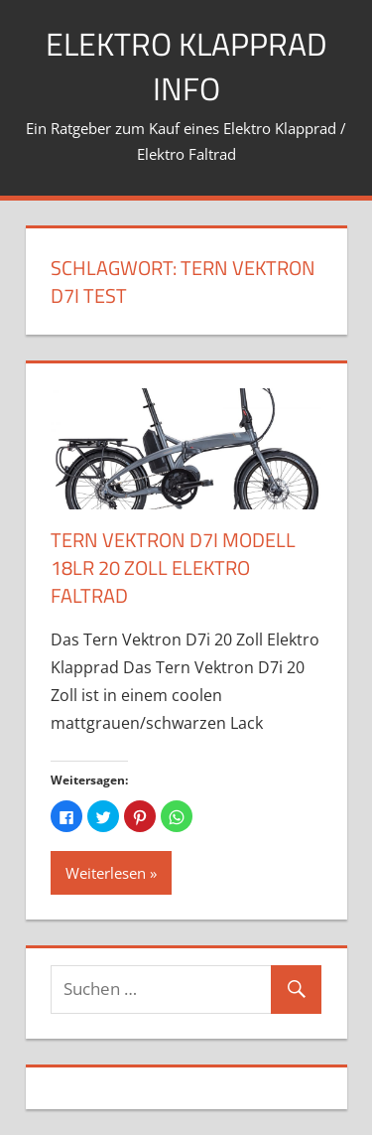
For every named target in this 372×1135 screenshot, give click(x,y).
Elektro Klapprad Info (186, 66)
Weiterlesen (105, 873)
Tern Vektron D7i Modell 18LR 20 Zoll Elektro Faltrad (173, 567)
